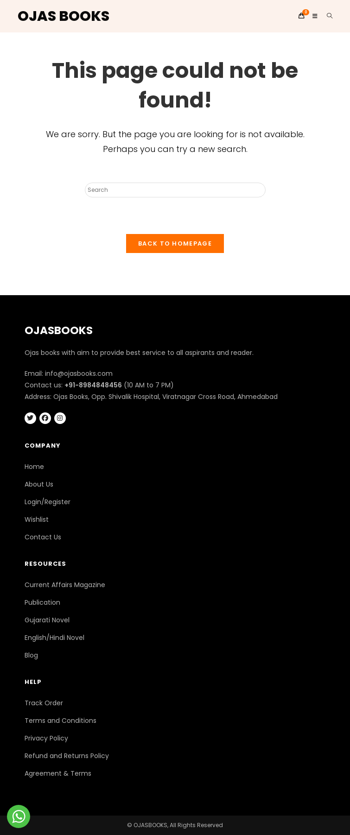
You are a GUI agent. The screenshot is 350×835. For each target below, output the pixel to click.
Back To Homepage (175, 243)
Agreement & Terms (58, 773)
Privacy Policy (46, 738)
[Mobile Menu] (312, 16)
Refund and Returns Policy (67, 755)
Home (34, 466)
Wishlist (37, 519)
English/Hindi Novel (54, 637)
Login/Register (47, 501)
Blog (31, 655)
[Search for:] (326, 16)
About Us (39, 484)
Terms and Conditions (60, 720)
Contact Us (43, 537)
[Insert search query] (175, 190)
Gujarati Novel (47, 620)
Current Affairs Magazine (65, 584)
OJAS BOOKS (63, 16)
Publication (42, 602)
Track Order (44, 703)
